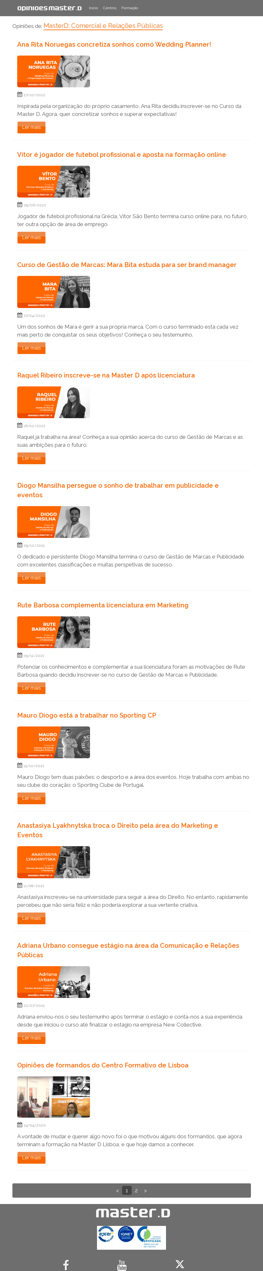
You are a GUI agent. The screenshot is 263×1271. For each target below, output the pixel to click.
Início (93, 8)
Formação (129, 8)
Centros (109, 8)
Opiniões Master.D (49, 8)
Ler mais (31, 127)
